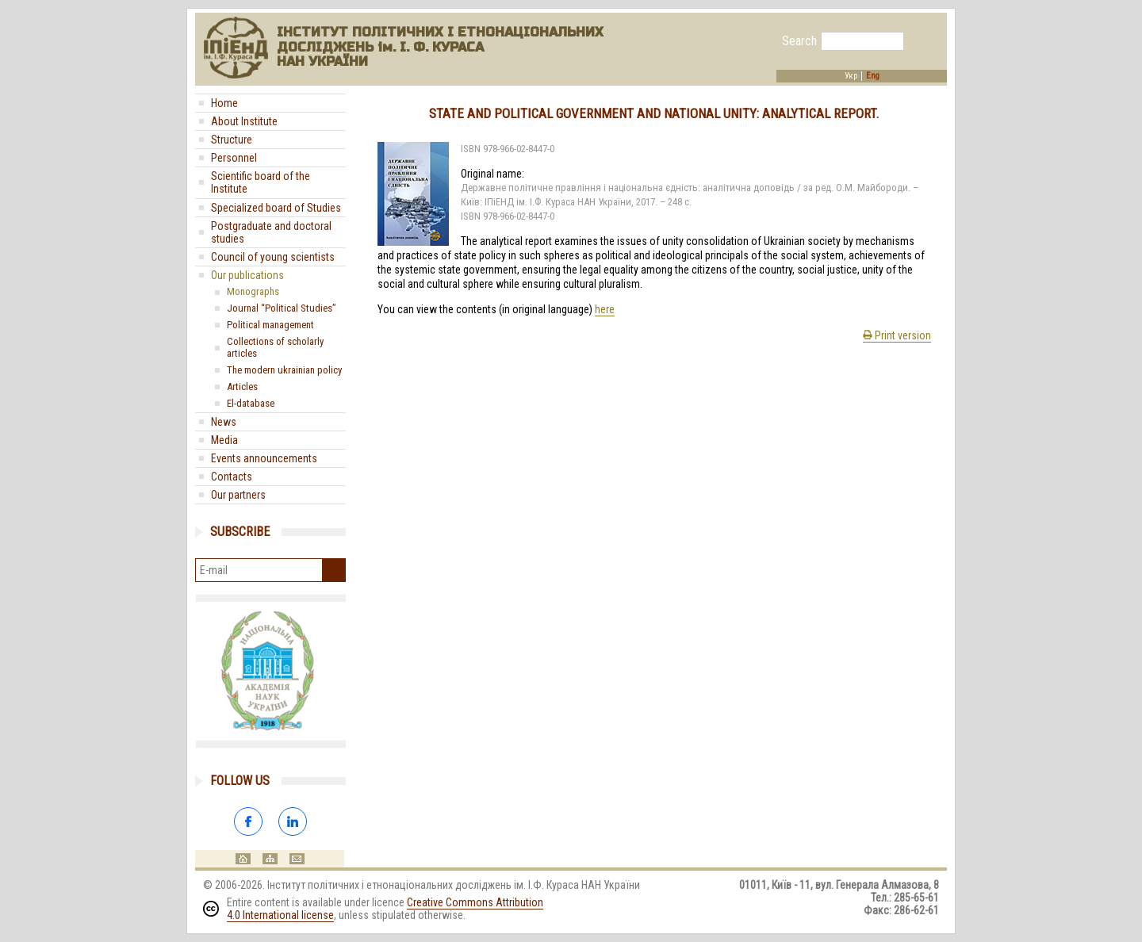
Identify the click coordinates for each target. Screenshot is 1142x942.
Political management (270, 325)
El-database (250, 403)
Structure (231, 139)
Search (799, 41)
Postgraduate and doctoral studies (271, 232)
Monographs (253, 291)
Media (224, 440)
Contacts (231, 476)
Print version (897, 335)
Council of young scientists (273, 257)
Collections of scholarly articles (275, 347)
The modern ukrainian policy (284, 370)
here (605, 309)
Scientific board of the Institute (260, 182)
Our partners (238, 494)
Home (224, 103)
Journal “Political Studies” (281, 308)
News (223, 421)
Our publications (247, 275)
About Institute (244, 121)
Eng (872, 76)
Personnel (234, 157)
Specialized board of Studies (276, 207)
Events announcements (264, 458)
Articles (242, 386)
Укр (851, 76)
